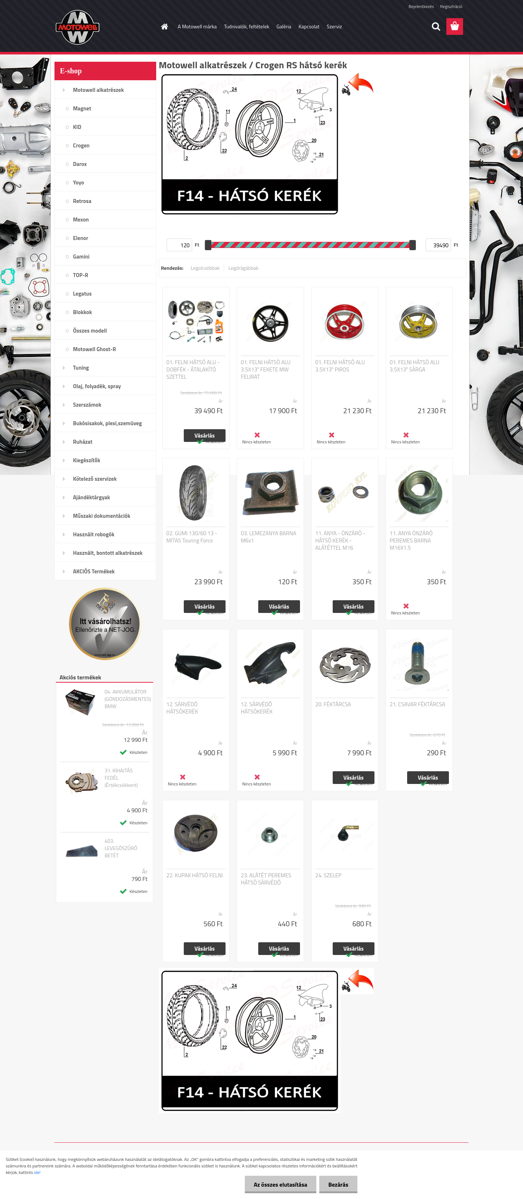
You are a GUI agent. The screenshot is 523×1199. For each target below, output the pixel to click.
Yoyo (78, 182)
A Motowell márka (197, 26)
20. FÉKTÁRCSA (333, 704)
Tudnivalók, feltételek (246, 26)
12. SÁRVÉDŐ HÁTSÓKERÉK (182, 708)
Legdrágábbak (243, 268)
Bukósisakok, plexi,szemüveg (107, 423)
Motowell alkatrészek (98, 90)
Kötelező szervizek (95, 479)
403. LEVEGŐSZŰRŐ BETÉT (121, 848)
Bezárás (338, 1184)
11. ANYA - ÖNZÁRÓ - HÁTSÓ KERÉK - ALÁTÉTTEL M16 (340, 541)
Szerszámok (87, 405)
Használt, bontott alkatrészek (108, 553)
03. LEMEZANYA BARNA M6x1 (268, 537)
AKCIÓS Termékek (94, 571)
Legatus (82, 293)
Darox (80, 164)
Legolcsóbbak (205, 268)
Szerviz (334, 26)
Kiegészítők (86, 460)
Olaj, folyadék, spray (97, 386)
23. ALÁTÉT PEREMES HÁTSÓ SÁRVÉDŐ (266, 879)
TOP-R (80, 275)
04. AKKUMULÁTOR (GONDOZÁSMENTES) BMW (128, 699)
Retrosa (82, 201)
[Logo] (104, 27)
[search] (435, 26)
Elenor (80, 238)
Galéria (283, 26)
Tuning (81, 367)
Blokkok (82, 312)
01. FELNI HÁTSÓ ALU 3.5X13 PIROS (340, 366)
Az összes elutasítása (280, 1184)
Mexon (81, 219)
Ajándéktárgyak (91, 497)
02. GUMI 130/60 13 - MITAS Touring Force (191, 537)
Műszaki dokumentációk (101, 516)
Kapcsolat (309, 26)
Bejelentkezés (421, 6)
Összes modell (90, 330)
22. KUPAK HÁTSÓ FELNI (194, 875)
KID (77, 127)
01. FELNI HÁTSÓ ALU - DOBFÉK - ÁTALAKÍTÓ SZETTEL (193, 370)
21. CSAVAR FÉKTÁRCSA (417, 704)
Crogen (81, 145)
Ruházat (83, 442)
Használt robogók (93, 534)
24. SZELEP (328, 875)
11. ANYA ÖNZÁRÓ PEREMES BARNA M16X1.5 (411, 541)
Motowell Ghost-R (94, 349)
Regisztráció (451, 6)
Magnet (82, 108)
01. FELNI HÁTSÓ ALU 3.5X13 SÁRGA (414, 366)
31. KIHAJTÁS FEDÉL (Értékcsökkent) (121, 778)
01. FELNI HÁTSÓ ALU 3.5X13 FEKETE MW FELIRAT (266, 370)
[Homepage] (164, 26)
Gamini (81, 256)
